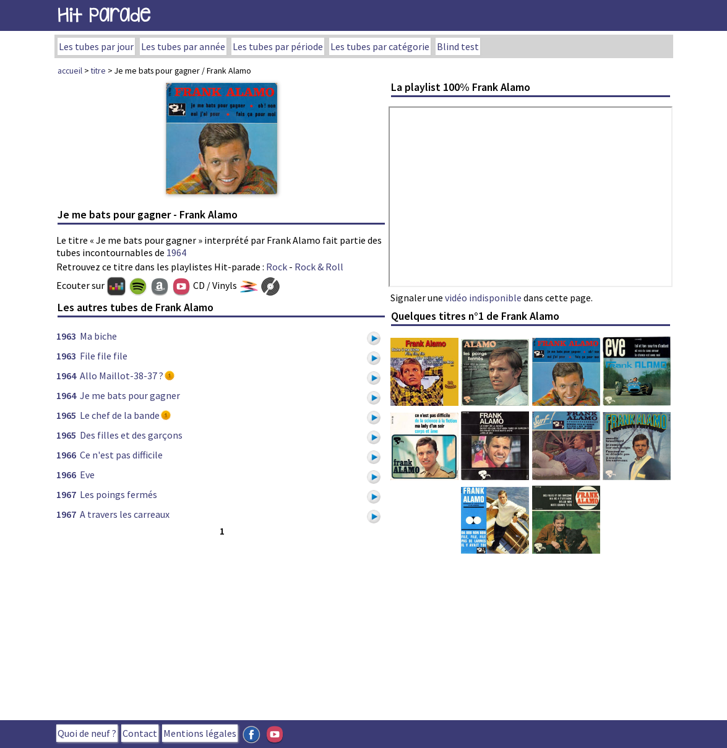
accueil (70, 70)
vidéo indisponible (483, 297)
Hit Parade (104, 15)
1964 (176, 252)
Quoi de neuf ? (87, 733)
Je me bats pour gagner (130, 395)
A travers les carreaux (125, 514)
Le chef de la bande (120, 415)
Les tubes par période (278, 46)
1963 (66, 336)
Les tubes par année (183, 46)
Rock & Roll (319, 266)
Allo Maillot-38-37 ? (121, 375)
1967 (66, 494)
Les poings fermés (118, 494)
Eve (87, 474)
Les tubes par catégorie (379, 46)
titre (98, 70)
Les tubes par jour (96, 46)
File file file (103, 356)
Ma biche (98, 336)
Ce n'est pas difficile (121, 455)
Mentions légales (199, 733)
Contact (140, 733)
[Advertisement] (221, 625)
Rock (276, 266)
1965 (66, 415)
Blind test (458, 46)
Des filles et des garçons (131, 435)
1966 (66, 455)
